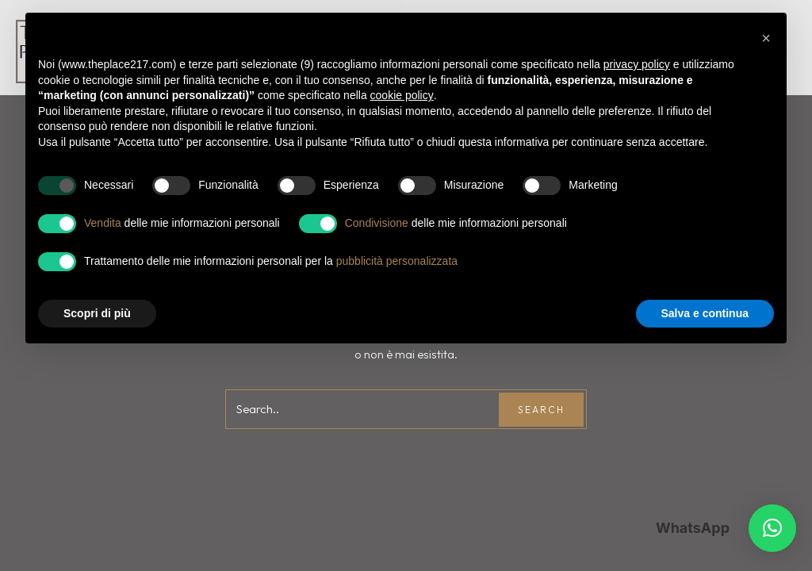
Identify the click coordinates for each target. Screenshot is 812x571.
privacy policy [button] (636, 64)
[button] (772, 528)
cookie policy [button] (402, 95)
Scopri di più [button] (97, 313)
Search (541, 410)
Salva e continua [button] (705, 313)
